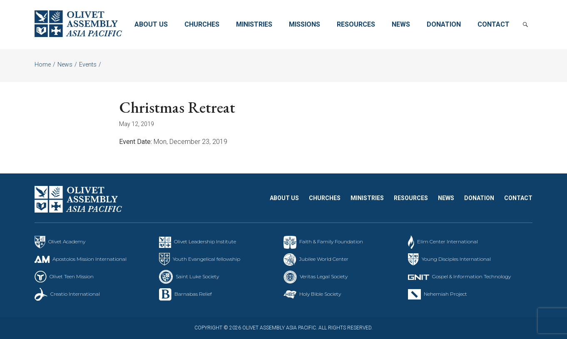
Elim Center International (447, 241)
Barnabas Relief (193, 294)
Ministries (254, 24)
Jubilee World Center (323, 259)
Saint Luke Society (197, 276)
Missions (304, 24)
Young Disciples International (456, 259)
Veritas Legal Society (324, 276)
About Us (151, 24)
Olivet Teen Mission (72, 276)
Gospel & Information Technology (471, 276)
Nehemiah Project (445, 294)
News (401, 24)
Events (88, 64)
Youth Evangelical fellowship (206, 259)
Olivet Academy (66, 241)
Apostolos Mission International (89, 259)
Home (43, 64)
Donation (444, 24)
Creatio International (75, 294)
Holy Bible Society (320, 294)
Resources (356, 24)
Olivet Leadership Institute (205, 241)
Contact (493, 24)
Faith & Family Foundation (331, 241)
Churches (201, 24)
